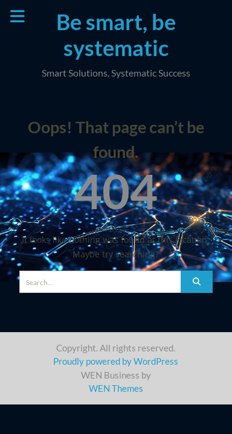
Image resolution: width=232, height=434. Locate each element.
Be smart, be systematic (116, 34)
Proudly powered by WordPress (115, 361)
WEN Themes (116, 388)
